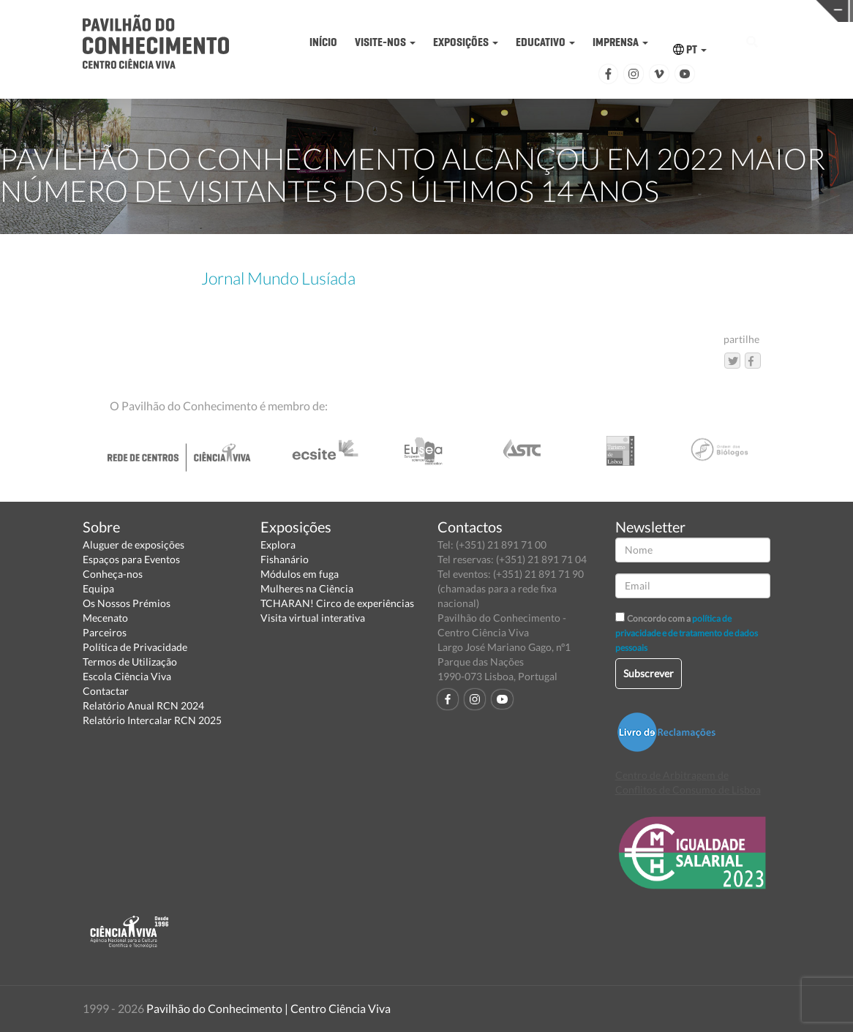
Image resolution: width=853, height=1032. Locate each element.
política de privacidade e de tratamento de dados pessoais (686, 633)
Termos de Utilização (130, 661)
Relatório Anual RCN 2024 (143, 705)
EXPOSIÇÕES (465, 42)
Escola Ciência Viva (127, 676)
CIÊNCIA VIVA (644, 9)
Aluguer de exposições (133, 544)
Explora (278, 544)
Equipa (98, 588)
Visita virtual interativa (312, 617)
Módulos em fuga (299, 574)
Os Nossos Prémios (126, 603)
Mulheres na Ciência (306, 588)
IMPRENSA (620, 42)
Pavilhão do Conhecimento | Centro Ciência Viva (268, 1008)
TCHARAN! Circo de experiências (337, 603)
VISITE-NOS (385, 42)
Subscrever (648, 673)
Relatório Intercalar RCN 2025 (152, 720)
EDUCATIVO (545, 42)
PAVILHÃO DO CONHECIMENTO (459, 11)
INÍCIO (323, 42)
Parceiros (105, 632)
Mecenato (105, 617)
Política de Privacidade (135, 647)
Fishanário (284, 559)
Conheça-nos (113, 574)
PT (690, 49)
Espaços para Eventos (131, 559)
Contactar (106, 691)
